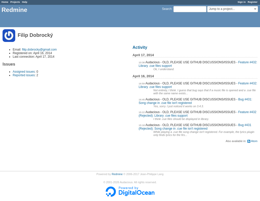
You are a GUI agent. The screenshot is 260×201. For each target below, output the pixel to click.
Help (24, 2)
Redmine (117, 174)
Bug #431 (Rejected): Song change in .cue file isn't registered (195, 126)
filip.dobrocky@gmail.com (39, 49)
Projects (15, 2)
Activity (140, 47)
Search (167, 9)
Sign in (242, 2)
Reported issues (24, 75)
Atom (254, 141)
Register (252, 2)
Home (5, 2)
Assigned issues (24, 71)
